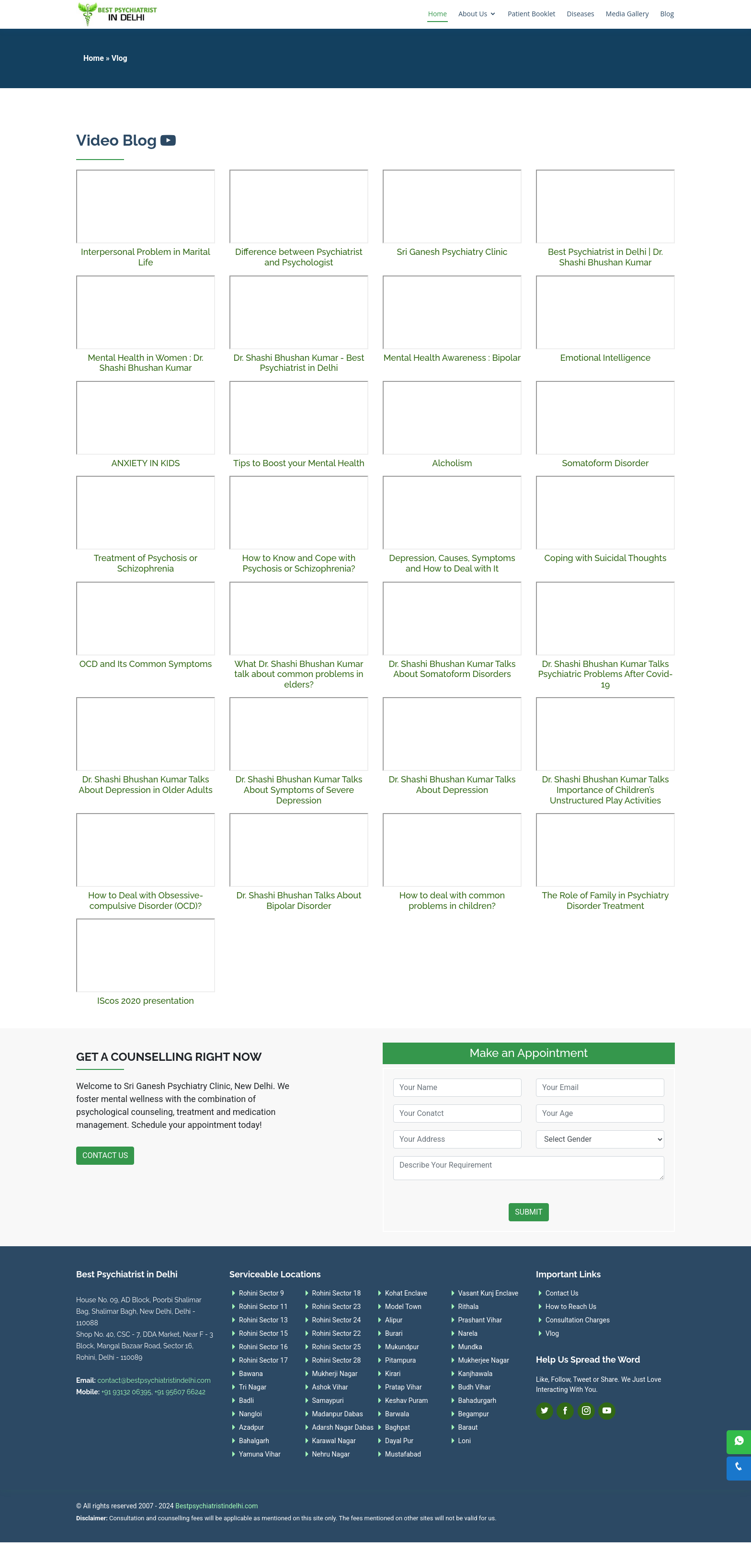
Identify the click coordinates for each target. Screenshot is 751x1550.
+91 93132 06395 (126, 1392)
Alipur (393, 1320)
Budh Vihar (474, 1387)
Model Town (403, 1306)
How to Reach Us (571, 1306)
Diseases (580, 13)
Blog (667, 13)
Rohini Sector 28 (336, 1360)
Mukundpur (402, 1346)
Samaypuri (328, 1400)
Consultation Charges (578, 1320)
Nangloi (250, 1414)
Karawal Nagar (334, 1440)
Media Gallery (627, 13)
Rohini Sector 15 (263, 1333)
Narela (468, 1333)
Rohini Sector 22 (336, 1333)
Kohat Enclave (406, 1293)
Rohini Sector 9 (261, 1293)
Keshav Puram (406, 1400)
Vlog (552, 1333)
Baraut (468, 1427)
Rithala (468, 1306)
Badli (246, 1400)
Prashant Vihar (480, 1320)
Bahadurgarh (477, 1400)
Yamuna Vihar (260, 1454)
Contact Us (105, 1155)
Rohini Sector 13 (263, 1320)
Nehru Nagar (331, 1454)
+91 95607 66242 (179, 1392)
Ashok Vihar (330, 1387)
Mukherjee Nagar (483, 1360)
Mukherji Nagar (335, 1373)
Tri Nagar (252, 1387)
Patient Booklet (531, 13)
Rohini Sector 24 (336, 1320)
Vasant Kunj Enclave (488, 1293)
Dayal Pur (399, 1440)
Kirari (392, 1373)
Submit (528, 1212)
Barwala (397, 1414)
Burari (394, 1333)
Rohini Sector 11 (263, 1306)
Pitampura (400, 1360)
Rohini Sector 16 (263, 1346)
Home (437, 13)
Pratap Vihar (403, 1387)
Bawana (251, 1373)
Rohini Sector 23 (336, 1306)
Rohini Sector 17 (263, 1360)
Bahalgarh (254, 1440)
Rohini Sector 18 (336, 1293)
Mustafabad (403, 1454)
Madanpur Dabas (337, 1414)
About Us (472, 13)
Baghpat (397, 1427)
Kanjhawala (475, 1373)
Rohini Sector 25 (336, 1346)
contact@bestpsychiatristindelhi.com (154, 1380)
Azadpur (251, 1427)
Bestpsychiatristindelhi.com (216, 1506)
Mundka (470, 1346)
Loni (464, 1440)
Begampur (473, 1414)
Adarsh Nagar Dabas (343, 1427)
